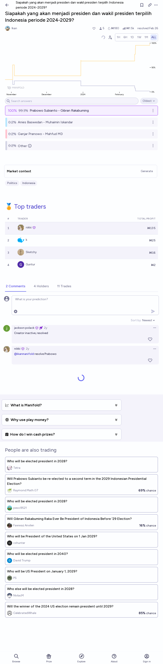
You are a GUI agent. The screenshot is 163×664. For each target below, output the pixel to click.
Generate (147, 171)
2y (45, 328)
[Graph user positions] (110, 37)
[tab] (15, 286)
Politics (12, 183)
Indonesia (28, 183)
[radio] (118, 37)
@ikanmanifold (24, 354)
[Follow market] (142, 5)
